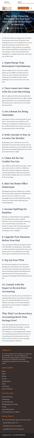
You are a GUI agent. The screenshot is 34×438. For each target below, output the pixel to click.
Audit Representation (8, 409)
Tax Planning (5, 399)
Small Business (6, 381)
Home (3, 371)
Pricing (4, 376)
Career (4, 384)
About (3, 374)
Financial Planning (7, 402)
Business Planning (7, 397)
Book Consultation (23, 8)
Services (4, 379)
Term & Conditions (7, 389)
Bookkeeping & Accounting (10, 404)
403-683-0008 (7, 3)
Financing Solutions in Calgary (10, 412)
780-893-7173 (14, 423)
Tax (26, 28)
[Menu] (31, 8)
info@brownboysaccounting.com (26, 3)
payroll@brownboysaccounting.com (13, 429)
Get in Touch (5, 386)
